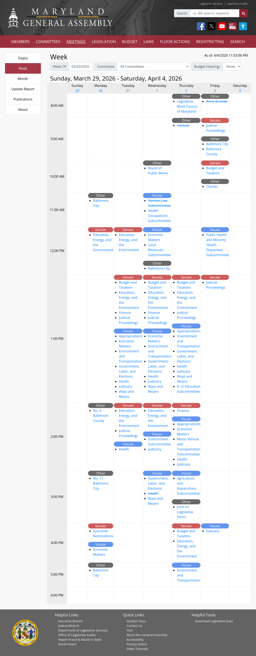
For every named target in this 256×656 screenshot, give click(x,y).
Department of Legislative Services (82, 630)
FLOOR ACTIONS (175, 41)
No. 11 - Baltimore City (100, 483)
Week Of (59, 66)
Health (124, 381)
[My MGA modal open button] (232, 26)
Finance (125, 312)
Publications (22, 99)
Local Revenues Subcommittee (159, 250)
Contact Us (134, 625)
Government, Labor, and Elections (129, 371)
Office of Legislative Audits (77, 635)
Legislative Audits (237, 3)
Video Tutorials (137, 649)
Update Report (23, 89)
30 (101, 90)
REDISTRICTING (210, 41)
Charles (212, 186)
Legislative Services (211, 3)
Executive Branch (70, 621)
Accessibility (135, 639)
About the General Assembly (147, 635)
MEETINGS (76, 41)
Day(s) (23, 58)
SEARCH (237, 41)
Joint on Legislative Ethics (185, 512)
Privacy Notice (137, 644)
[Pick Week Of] (80, 66)
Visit (130, 630)
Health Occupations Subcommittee (159, 215)
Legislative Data (221, 621)
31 (128, 90)
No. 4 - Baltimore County (100, 415)
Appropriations (130, 336)
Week (23, 68)
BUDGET (129, 41)
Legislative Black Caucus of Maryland (187, 106)
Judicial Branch (68, 625)
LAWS (149, 41)
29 (77, 90)
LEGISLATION (104, 41)
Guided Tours (136, 621)
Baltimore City (217, 144)
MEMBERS (20, 41)
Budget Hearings (207, 66)
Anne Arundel (216, 101)
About (23, 109)
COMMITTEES (48, 41)
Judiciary (125, 386)
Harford (183, 125)
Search (182, 13)
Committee (105, 66)
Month (23, 78)
